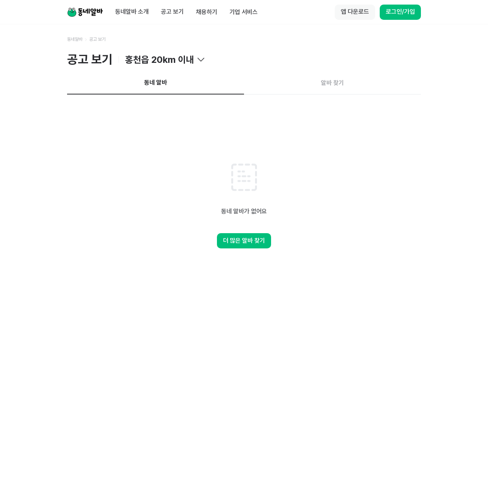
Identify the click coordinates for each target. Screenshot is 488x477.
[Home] (85, 12)
